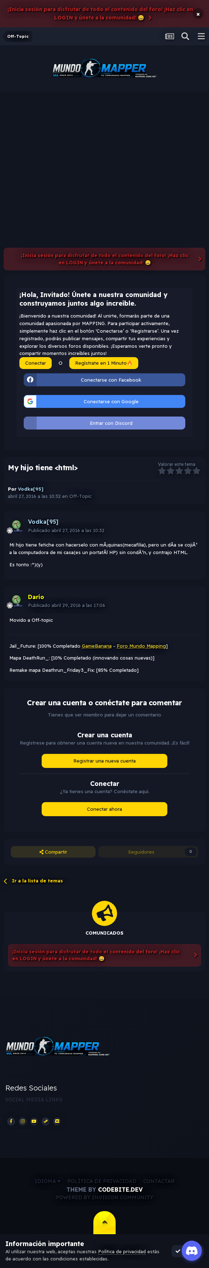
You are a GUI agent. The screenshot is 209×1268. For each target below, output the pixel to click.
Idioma (48, 1181)
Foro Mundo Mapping (141, 646)
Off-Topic (80, 496)
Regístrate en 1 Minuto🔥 (104, 363)
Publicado (66, 530)
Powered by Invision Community (104, 1197)
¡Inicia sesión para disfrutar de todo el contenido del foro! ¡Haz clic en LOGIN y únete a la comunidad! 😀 (100, 13)
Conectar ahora (104, 809)
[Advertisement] (104, 146)
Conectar (35, 363)
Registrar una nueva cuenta (104, 761)
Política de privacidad (102, 1181)
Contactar (159, 1181)
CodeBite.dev (120, 1189)
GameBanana (97, 646)
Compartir (53, 851)
